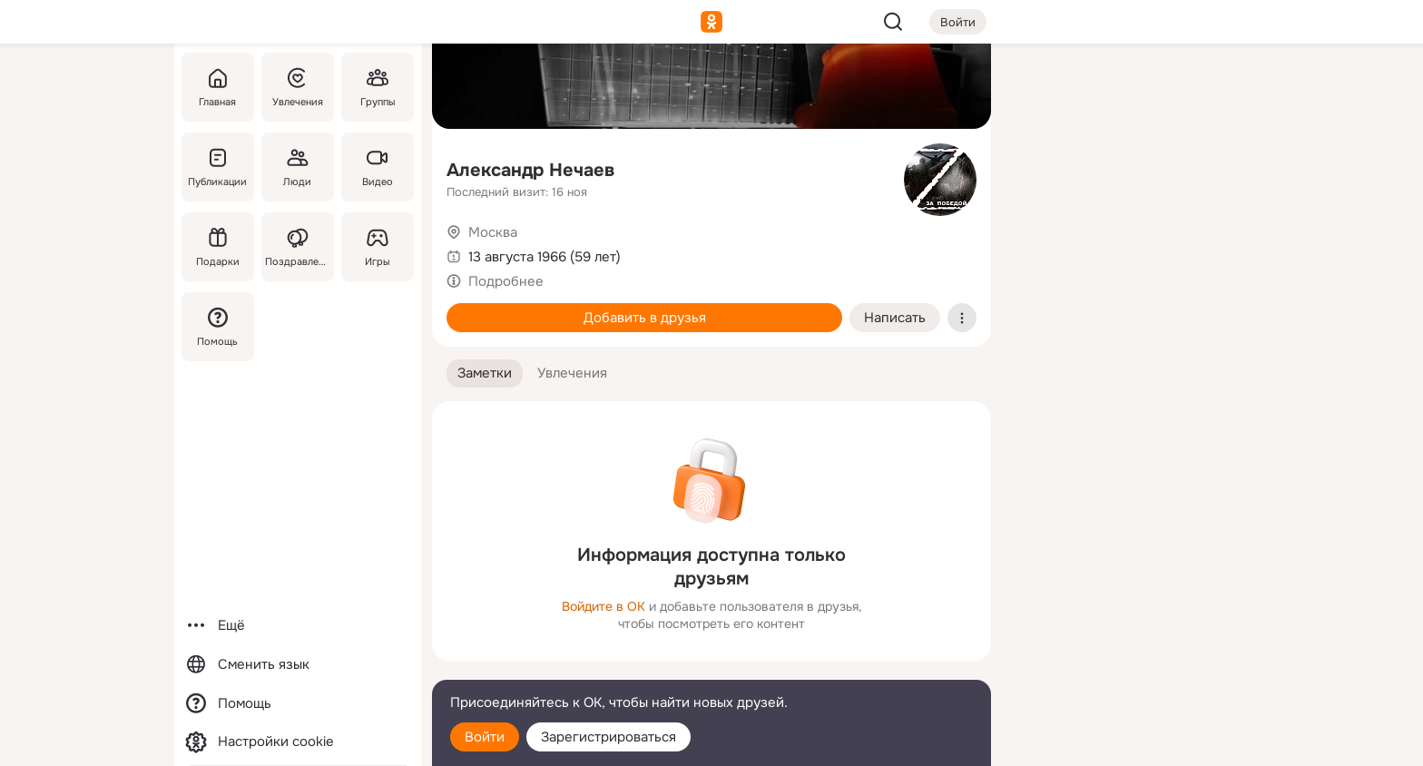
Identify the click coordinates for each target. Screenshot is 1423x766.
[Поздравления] (298, 247)
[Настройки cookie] (297, 741)
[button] (485, 373)
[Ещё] (297, 625)
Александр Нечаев (530, 170)
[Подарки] (218, 247)
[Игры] (377, 247)
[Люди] (298, 167)
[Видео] (377, 167)
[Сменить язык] (297, 664)
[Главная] (218, 87)
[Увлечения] (298, 87)
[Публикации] (218, 167)
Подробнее (506, 281)
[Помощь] (218, 327)
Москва (492, 232)
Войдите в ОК (603, 606)
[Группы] (377, 87)
